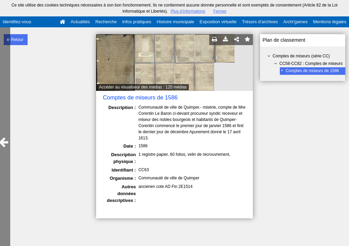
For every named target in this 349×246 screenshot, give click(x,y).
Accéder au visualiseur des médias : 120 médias (142, 87)
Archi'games (295, 21)
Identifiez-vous (17, 21)
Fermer (220, 11)
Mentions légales (329, 21)
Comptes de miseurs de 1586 (312, 70)
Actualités (80, 21)
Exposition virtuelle (218, 21)
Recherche (106, 21)
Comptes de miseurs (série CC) (301, 56)
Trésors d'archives (260, 21)
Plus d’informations (188, 11)
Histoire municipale (175, 21)
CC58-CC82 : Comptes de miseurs (311, 63)
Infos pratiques (136, 21)
